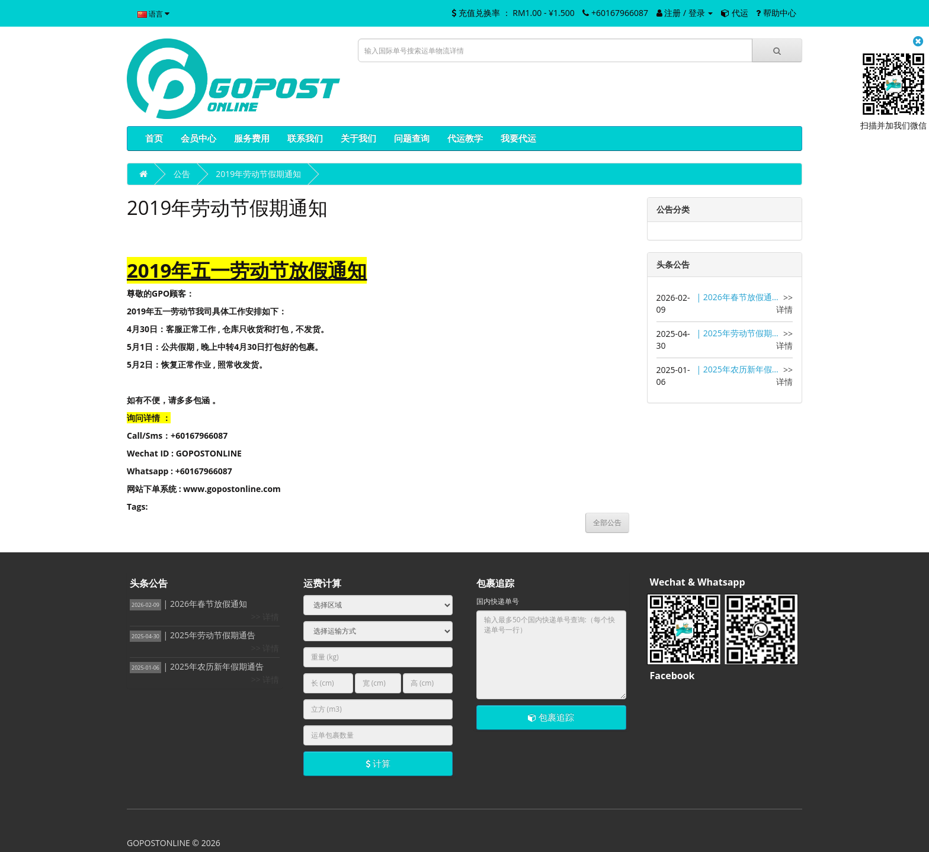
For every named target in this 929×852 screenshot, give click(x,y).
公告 (182, 173)
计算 (378, 763)
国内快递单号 (497, 601)
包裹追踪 (551, 717)
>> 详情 (784, 303)
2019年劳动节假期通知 (258, 173)
